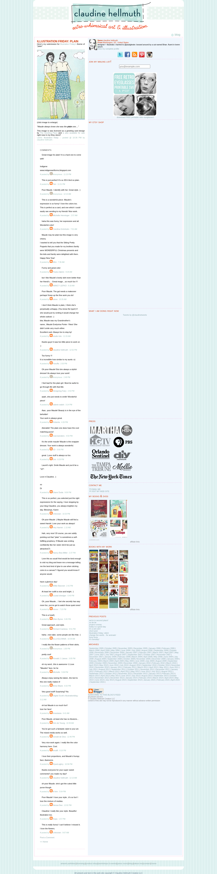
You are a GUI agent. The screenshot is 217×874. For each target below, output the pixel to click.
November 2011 (147, 669)
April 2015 (175, 680)
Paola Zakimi (59, 272)
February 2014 (145, 678)
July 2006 (136, 650)
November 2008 (143, 659)
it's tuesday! (94, 639)
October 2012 (111, 673)
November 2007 (163, 655)
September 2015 (97, 682)
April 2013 (105, 676)
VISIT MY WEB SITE (100, 491)
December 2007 (96, 657)
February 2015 (163, 680)
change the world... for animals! (102, 635)
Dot (54, 459)
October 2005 (111, 648)
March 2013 (94, 676)
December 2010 (102, 667)
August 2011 (104, 669)
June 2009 (139, 661)
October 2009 (101, 663)
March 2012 (114, 671)
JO (54, 449)
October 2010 (164, 665)
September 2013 (161, 676)
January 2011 (116, 667)
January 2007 (131, 652)
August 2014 (120, 680)
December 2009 (130, 663)
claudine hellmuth (60, 350)
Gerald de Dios (59, 737)
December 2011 (162, 669)
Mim (55, 262)
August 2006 (146, 650)
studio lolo (57, 336)
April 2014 (169, 678)
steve (55, 299)
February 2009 (95, 661)
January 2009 (173, 659)
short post (93, 631)
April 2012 (125, 671)
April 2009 (119, 661)
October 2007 (149, 655)
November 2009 (115, 663)
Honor (55, 609)
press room (122, 863)
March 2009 (108, 661)
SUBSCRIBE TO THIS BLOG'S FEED (104, 695)
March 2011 (143, 667)
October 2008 (129, 659)
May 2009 (129, 661)
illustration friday (51, 138)
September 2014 (135, 680)
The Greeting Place (48, 133)
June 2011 (174, 667)
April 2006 (105, 650)
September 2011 (118, 669)
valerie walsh (58, 405)
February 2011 (130, 667)
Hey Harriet (58, 527)
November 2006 (102, 652)
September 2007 (135, 655)
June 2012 (145, 671)
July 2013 (136, 676)
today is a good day (97, 627)
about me (138, 863)
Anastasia (57, 713)
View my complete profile (108, 49)
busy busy (93, 637)
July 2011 (93, 669)
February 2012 (101, 671)
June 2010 (113, 665)
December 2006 (117, 652)
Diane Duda (58, 492)
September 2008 (114, 659)
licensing (81, 863)
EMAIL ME (96, 489)
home (154, 863)
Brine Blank (58, 686)
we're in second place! (98, 620)
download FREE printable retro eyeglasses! (135, 117)
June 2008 (168, 657)
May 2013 (115, 676)
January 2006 (155, 648)
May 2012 (135, 671)
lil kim (55, 791)
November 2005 (125, 648)
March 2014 (158, 678)
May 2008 (158, 657)
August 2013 (146, 676)
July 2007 (110, 655)
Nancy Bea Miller (60, 553)
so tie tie (92, 622)
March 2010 (171, 663)
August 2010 (135, 665)
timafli (55, 750)
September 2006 (161, 650)
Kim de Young (59, 723)
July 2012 (156, 671)
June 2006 (125, 650)
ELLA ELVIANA (59, 639)
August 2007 (120, 655)
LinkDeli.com (94, 540)
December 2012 (140, 673)
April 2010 (93, 665)
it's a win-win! (95, 629)
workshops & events (107, 863)
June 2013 (125, 676)
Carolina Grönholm (61, 229)
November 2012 (125, 673)
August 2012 (166, 671)
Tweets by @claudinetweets (135, 315)
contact (147, 863)
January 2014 (131, 678)
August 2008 (100, 659)
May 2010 (103, 665)
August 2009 (161, 661)
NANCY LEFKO (59, 286)
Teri (54, 184)
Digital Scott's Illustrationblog (65, 696)
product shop (91, 863)
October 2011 (133, 669)
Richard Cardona (60, 629)
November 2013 (102, 678)
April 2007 (169, 652)
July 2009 (150, 661)
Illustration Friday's (68, 44)
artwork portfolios (68, 863)
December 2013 (117, 678)
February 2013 (168, 673)
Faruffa (56, 363)
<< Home (44, 842)
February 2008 (124, 657)
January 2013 (155, 673)
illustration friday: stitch (99, 633)
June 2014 (99, 680)
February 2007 (145, 652)
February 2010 (158, 663)
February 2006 (168, 648)
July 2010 (124, 665)
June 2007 (99, 655)
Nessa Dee (57, 805)
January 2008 (110, 657)
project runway (95, 625)
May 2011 (164, 667)
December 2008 (159, 659)
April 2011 (153, 667)
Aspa (55, 819)
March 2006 (94, 650)
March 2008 (137, 657)
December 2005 (140, 648)
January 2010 (145, 663)
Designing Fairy (59, 391)
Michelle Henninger (61, 215)
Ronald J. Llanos (60, 658)
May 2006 (115, 650)
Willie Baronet (59, 586)
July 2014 (110, 680)
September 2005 (96, 648)
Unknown (57, 514)
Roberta (56, 422)
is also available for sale (74, 133)
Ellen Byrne (58, 619)
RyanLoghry (58, 764)
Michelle (56, 672)
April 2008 (148, 657)
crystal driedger (59, 596)
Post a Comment (47, 837)
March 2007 (158, 652)
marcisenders (58, 436)
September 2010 (149, 665)
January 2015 (149, 680)
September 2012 (96, 673)
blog (130, 863)
